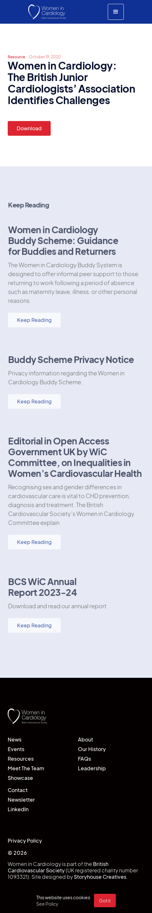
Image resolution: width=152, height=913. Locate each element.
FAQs (84, 758)
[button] (116, 12)
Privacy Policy (25, 840)
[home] (47, 11)
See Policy (47, 904)
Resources (21, 758)
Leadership (92, 768)
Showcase (20, 777)
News (14, 739)
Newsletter (21, 799)
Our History (92, 749)
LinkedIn (18, 809)
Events (16, 749)
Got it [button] (105, 900)
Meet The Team (26, 768)
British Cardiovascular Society (58, 867)
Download (29, 128)
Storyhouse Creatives (100, 876)
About (85, 739)
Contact (18, 790)
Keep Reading (34, 321)
